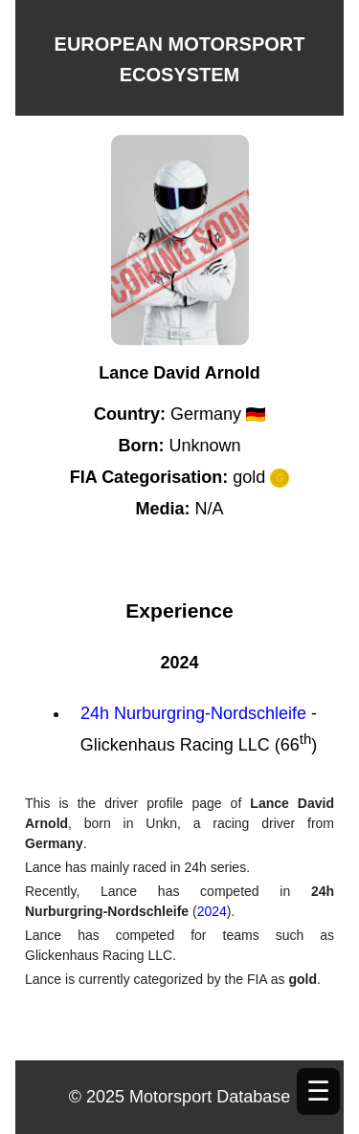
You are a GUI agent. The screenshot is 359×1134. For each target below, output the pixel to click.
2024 (212, 911)
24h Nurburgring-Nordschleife (193, 713)
